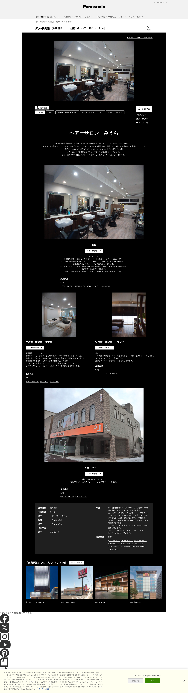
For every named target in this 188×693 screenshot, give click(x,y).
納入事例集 (60, 22)
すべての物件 (75, 563)
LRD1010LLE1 (81, 496)
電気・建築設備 (40, 22)
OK (152, 687)
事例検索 (145, 108)
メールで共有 (143, 119)
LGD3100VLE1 (101, 374)
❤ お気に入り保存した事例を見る (140, 37)
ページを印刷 (143, 123)
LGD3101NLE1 (79, 286)
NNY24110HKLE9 (67, 496)
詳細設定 (135, 687)
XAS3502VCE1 (105, 286)
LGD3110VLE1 (66, 286)
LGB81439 (44, 381)
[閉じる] (184, 687)
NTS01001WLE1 (93, 286)
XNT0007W (54, 381)
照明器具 (51, 22)
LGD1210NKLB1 (32, 381)
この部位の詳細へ (93, 251)
